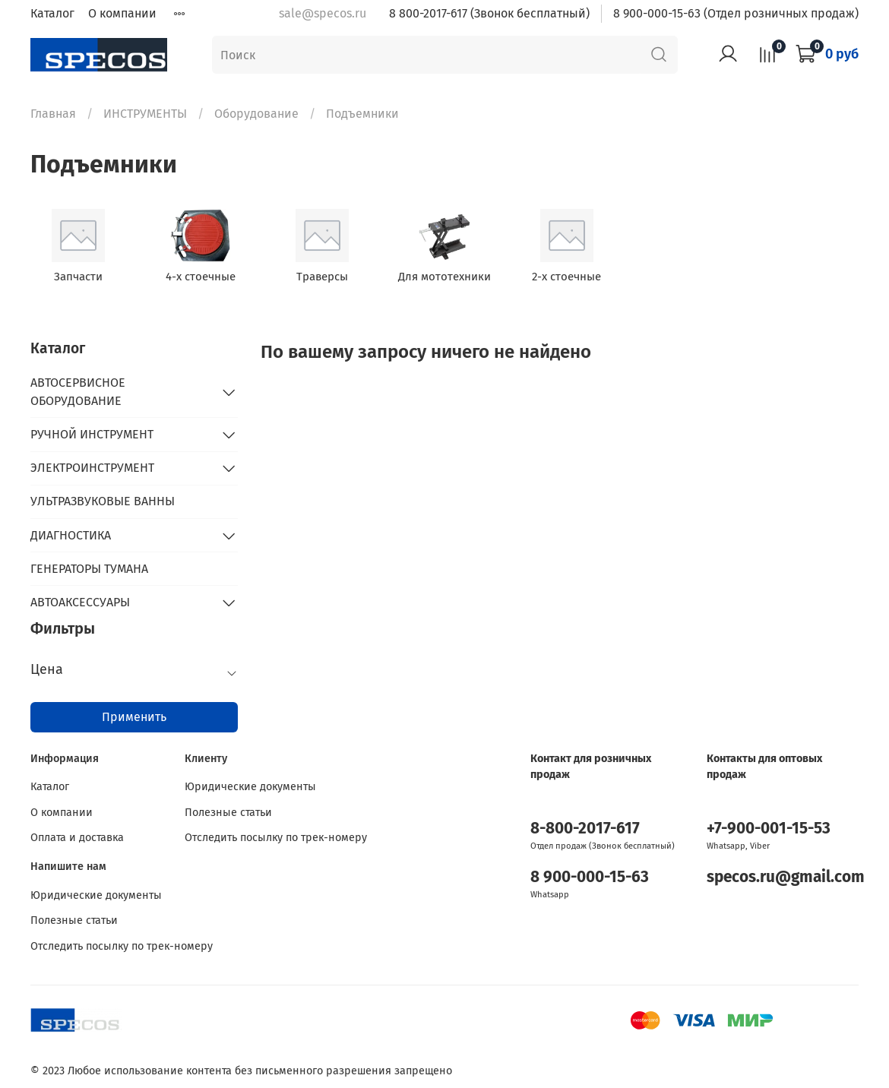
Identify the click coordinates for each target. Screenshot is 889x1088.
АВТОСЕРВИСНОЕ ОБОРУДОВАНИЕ (77, 391)
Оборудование (256, 113)
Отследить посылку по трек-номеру (276, 837)
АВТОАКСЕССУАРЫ (80, 602)
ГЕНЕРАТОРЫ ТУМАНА (89, 568)
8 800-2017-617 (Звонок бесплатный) (489, 13)
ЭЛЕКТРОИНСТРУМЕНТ (92, 467)
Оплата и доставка (77, 837)
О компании (122, 13)
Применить (134, 717)
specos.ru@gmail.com (786, 877)
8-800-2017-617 (585, 828)
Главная (53, 113)
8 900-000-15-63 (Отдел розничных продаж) (736, 13)
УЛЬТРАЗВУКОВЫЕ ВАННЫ (102, 501)
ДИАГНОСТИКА (70, 535)
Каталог (52, 13)
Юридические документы (250, 786)
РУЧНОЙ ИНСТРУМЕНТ (91, 434)
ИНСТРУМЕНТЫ (145, 113)
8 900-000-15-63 (589, 877)
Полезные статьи (228, 812)
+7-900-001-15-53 (768, 828)
